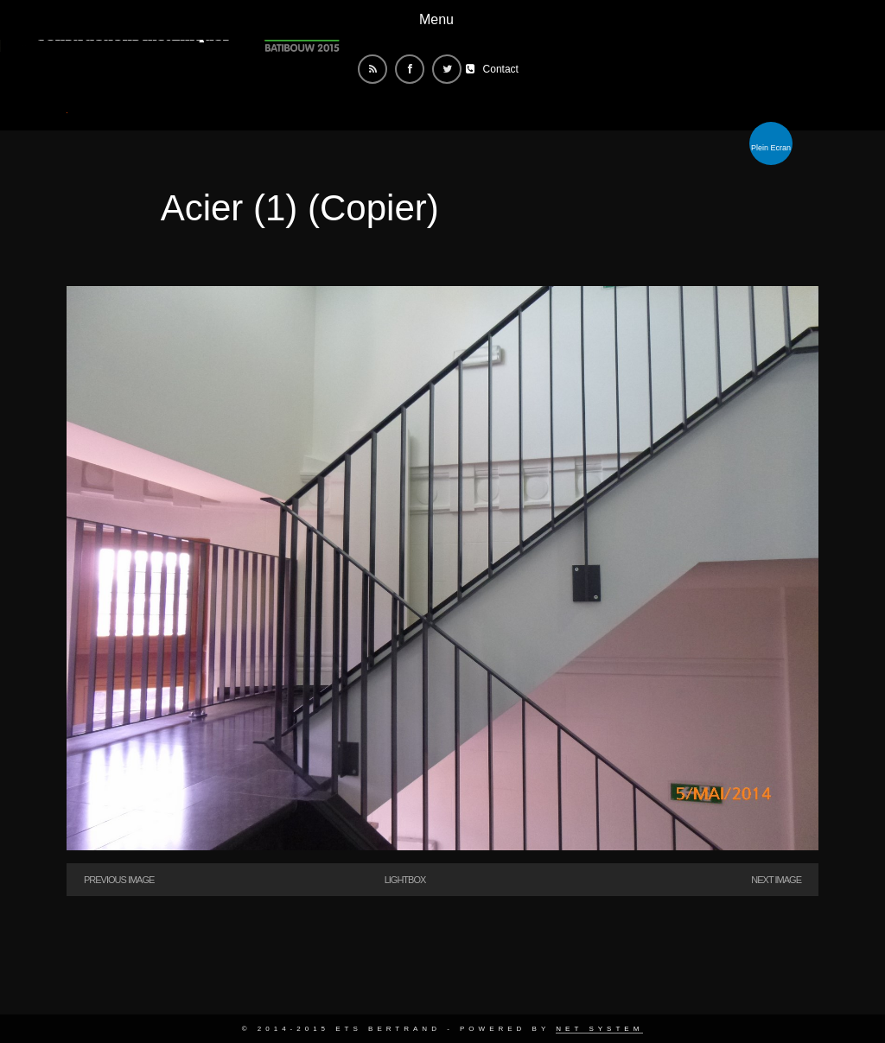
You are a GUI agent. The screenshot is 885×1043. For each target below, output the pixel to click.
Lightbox (405, 879)
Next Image (776, 879)
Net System (599, 1029)
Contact (501, 69)
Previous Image (119, 879)
